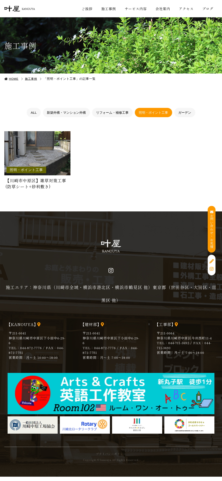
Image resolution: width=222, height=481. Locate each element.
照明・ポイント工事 (156, 113)
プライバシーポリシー (111, 458)
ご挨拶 (87, 8)
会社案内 (162, 8)
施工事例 (108, 8)
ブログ (207, 8)
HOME (14, 78)
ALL (29, 113)
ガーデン (189, 113)
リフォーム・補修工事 (112, 113)
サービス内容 (136, 8)
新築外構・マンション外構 (63, 113)
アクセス (186, 8)
